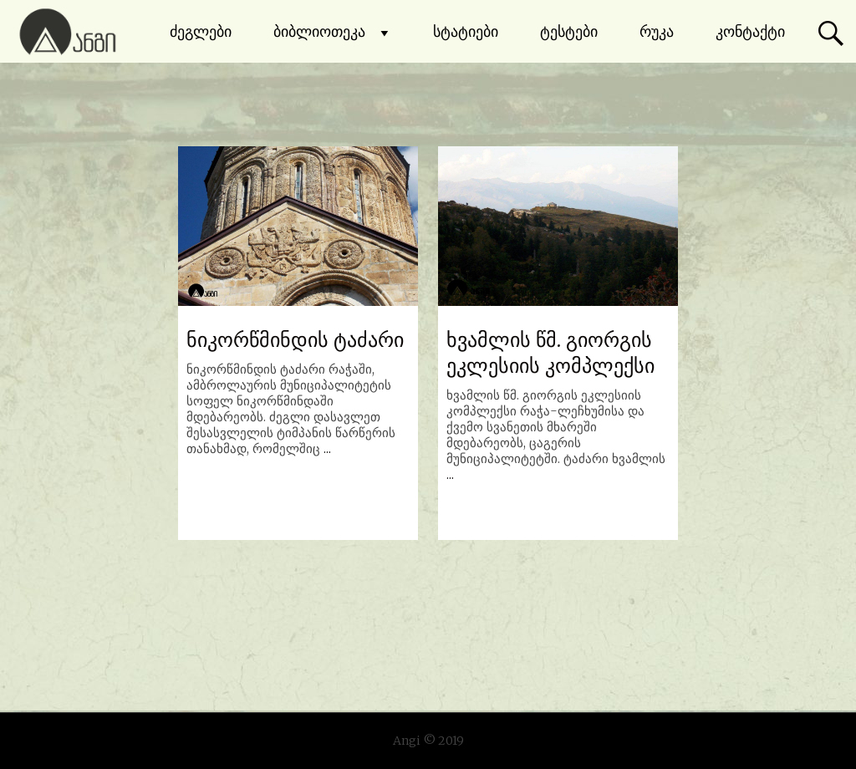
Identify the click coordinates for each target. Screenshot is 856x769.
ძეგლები (201, 31)
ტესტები (569, 31)
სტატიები (465, 31)
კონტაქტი (750, 31)
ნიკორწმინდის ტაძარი (295, 340)
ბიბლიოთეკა (332, 32)
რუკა (656, 31)
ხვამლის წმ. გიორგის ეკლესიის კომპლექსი (550, 353)
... (327, 448)
